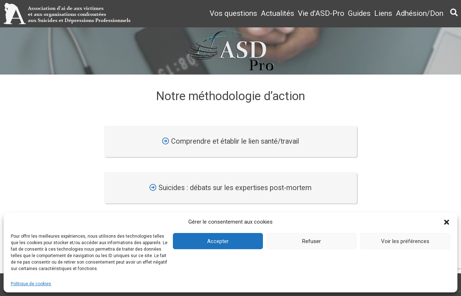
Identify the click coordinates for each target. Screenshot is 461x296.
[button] (446, 222)
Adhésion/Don (419, 13)
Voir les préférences (405, 241)
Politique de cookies (31, 283)
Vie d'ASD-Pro (321, 13)
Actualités (277, 13)
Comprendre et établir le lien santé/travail (230, 141)
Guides (359, 13)
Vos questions (233, 13)
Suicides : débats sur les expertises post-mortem (230, 188)
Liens (383, 13)
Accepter (218, 241)
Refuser (311, 241)
